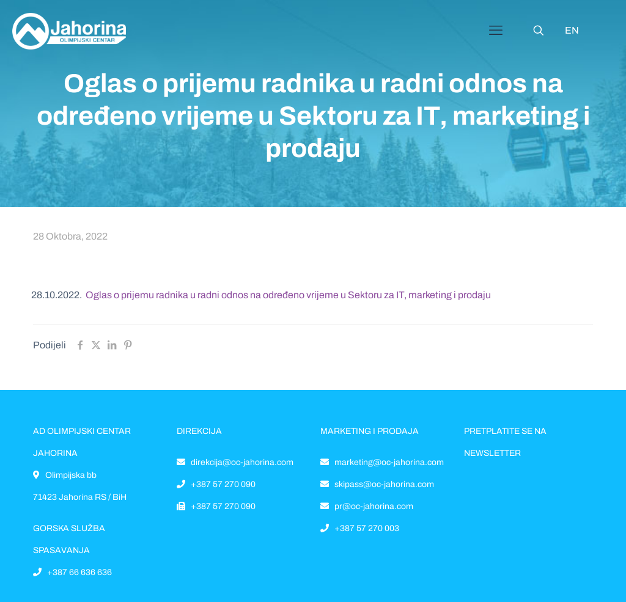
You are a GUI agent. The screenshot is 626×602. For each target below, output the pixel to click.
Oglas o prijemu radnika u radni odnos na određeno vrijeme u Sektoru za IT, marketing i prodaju (288, 295)
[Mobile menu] (495, 30)
